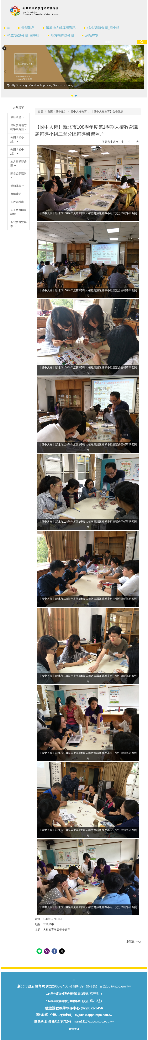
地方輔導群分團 (62, 35)
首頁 (40, 111)
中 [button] (130, 141)
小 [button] (122, 141)
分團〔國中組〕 (57, 111)
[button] (4, 48)
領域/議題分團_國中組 (23, 35)
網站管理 (74, 1029)
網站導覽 (91, 35)
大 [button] (137, 141)
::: (8, 28)
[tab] (72, 95)
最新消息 (27, 28)
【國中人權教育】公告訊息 (107, 111)
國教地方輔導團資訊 (61, 28)
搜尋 (142, 42)
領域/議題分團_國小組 (103, 28)
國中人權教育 (79, 111)
